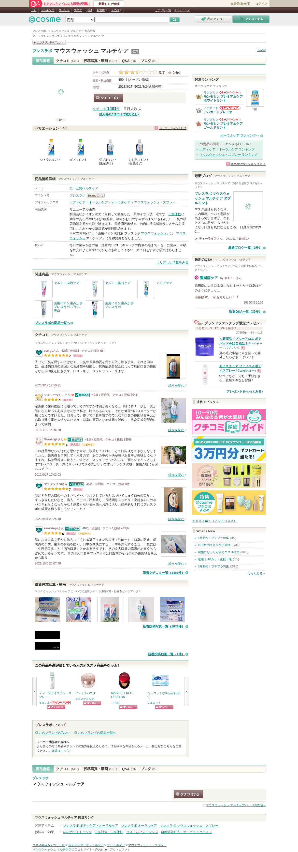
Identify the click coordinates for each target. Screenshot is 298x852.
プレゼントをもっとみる (244, 391)
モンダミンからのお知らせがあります (229, 92)
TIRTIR (115, 702)
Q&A (89, 10)
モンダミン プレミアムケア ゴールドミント (223, 125)
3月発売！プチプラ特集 (213, 566)
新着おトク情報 (109, 4)
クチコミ (67, 61)
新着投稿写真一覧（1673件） (164, 626)
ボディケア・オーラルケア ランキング (227, 149)
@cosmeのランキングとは (248, 164)
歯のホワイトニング (77, 832)
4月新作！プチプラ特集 (213, 538)
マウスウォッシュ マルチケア (91, 51)
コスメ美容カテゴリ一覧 (48, 845)
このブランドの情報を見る (49, 42)
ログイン (261, 3)
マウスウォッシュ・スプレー (155, 202)
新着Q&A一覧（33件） (245, 311)
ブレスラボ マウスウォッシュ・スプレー (189, 825)
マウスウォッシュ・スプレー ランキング (228, 154)
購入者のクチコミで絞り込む (118, 114)
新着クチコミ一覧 (164, 573)
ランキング (47, 10)
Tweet (261, 50)
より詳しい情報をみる (172, 262)
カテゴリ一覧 (163, 10)
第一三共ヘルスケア (84, 188)
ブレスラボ (42, 51)
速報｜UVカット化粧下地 (215, 559)
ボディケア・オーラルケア (89, 202)
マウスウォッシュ (154, 233)
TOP (34, 10)
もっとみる (255, 573)
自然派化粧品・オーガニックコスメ (186, 832)
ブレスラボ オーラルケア (139, 825)
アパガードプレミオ (218, 112)
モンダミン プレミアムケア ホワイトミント (223, 98)
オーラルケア (120, 202)
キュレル (44, 702)
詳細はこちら (60, 750)
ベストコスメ (182, 10)
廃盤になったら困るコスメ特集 (218, 552)
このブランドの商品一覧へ (97, 732)
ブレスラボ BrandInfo (97, 196)
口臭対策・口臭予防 (109, 832)
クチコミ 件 (106, 109)
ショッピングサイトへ (56, 707)
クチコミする (108, 98)
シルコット (154, 702)
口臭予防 (175, 214)
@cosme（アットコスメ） (112, 849)
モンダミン (211, 92)
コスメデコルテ (84, 698)
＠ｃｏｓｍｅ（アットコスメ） (214, 521)
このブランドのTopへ (54, 732)
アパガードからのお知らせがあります (229, 107)
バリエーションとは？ (172, 128)
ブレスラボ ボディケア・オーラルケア (90, 825)
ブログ (78, 10)
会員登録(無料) (240, 3)
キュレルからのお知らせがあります (60, 702)
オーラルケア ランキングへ (240, 135)
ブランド (64, 10)
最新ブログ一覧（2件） (245, 247)
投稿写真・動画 (100, 61)
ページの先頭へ (236, 805)
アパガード (211, 108)
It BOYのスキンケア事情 (214, 545)
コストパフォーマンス (142, 832)
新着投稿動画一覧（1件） (166, 654)
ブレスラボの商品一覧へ (52, 323)
